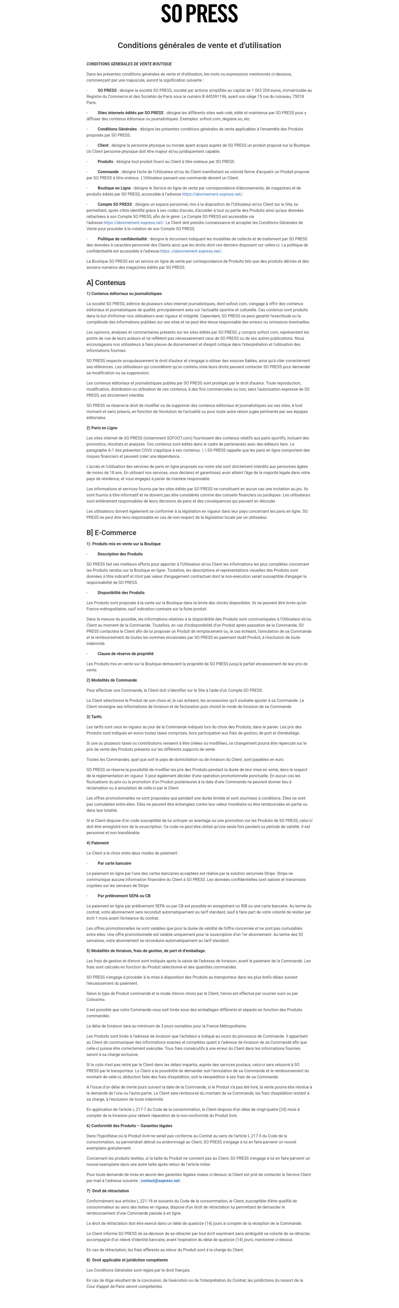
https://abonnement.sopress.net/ (212, 194)
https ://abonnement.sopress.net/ (190, 251)
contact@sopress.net (160, 1180)
